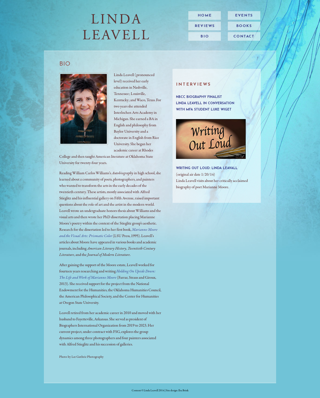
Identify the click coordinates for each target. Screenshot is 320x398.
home (205, 15)
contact (243, 36)
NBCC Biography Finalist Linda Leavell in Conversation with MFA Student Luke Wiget (205, 103)
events (244, 15)
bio (204, 36)
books (244, 26)
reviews (205, 26)
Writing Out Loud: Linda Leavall (207, 168)
